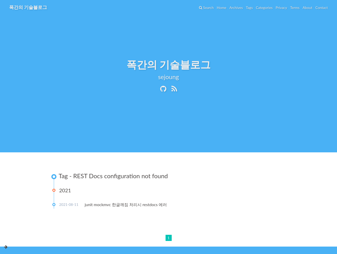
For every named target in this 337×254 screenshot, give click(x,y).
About (307, 7)
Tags (249, 7)
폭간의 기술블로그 (28, 7)
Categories (264, 7)
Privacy (281, 7)
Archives (236, 7)
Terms (295, 7)
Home (221, 7)
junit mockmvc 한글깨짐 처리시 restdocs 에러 (126, 204)
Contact (321, 7)
